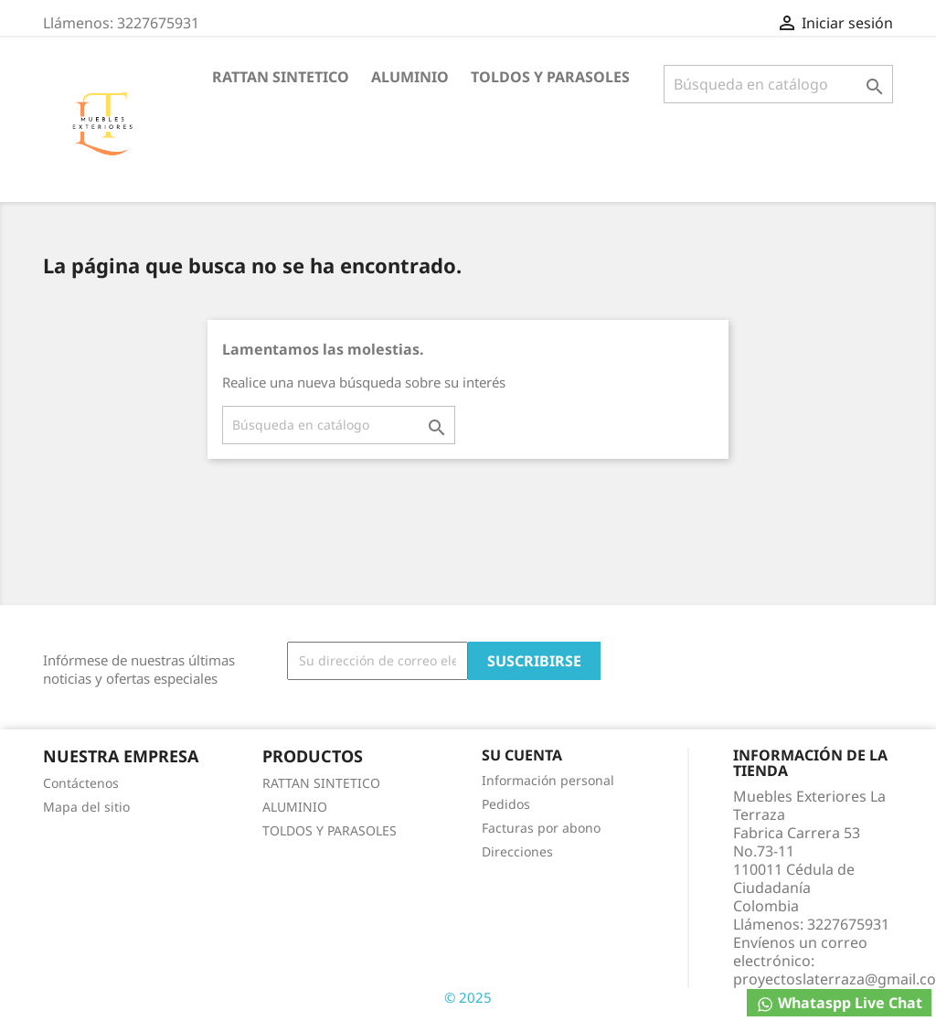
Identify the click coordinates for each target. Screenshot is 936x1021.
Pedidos (506, 804)
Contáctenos (81, 783)
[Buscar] (778, 84)
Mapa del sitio (86, 806)
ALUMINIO (410, 77)
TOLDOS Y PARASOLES (550, 77)
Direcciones (517, 851)
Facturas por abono (541, 827)
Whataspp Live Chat (839, 1003)
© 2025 (468, 997)
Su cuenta (522, 755)
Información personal (548, 780)
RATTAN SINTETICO (280, 77)
